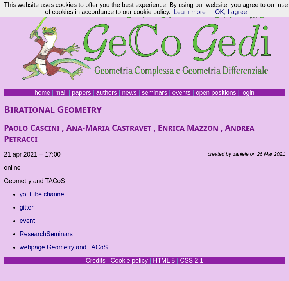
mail (60, 92)
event (27, 220)
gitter (27, 207)
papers (81, 92)
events (181, 92)
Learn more (190, 12)
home (42, 92)
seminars (154, 92)
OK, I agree (231, 12)
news (129, 92)
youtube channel (42, 194)
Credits (96, 260)
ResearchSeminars (46, 234)
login (248, 92)
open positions (216, 92)
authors (106, 92)
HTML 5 (164, 260)
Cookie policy (129, 260)
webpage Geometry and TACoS (64, 247)
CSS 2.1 (191, 260)
